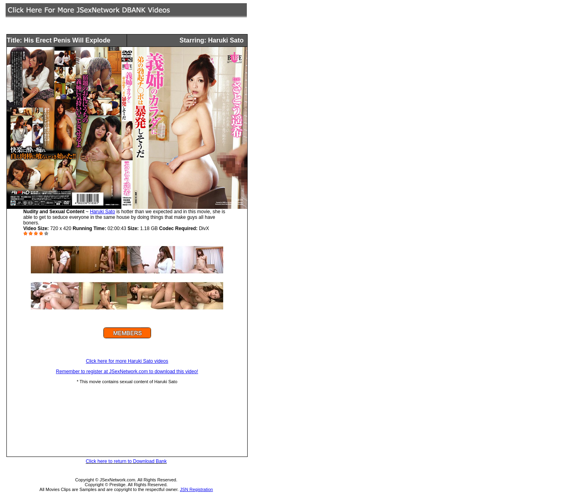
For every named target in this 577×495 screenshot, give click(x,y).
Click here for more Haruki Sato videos (127, 361)
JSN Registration (196, 489)
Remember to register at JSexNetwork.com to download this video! (127, 371)
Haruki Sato (102, 211)
